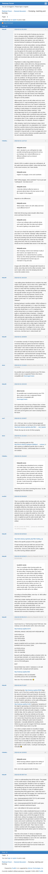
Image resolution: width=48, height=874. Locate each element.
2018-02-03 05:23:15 (20, 617)
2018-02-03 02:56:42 (20, 534)
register (14, 19)
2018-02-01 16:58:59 (20, 337)
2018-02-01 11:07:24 (20, 141)
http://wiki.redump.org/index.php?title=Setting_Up (28, 539)
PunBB (14, 868)
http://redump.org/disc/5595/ (33, 690)
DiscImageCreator (29, 376)
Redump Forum (8, 3)
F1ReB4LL (4, 140)
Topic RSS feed (8, 23)
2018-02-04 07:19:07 (20, 685)
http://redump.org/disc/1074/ (22, 628)
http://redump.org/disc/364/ (22, 672)
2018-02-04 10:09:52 (20, 752)
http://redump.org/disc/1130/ (22, 704)
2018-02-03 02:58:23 (20, 556)
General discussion (20, 11)
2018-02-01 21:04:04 (20, 365)
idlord (3, 365)
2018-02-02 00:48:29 (20, 496)
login (9, 19)
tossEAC (4, 496)
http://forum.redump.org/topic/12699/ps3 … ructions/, (29, 444)
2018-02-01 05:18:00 (20, 29)
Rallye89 (4, 29)
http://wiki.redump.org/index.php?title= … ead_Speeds (30, 427)
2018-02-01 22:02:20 (20, 384)
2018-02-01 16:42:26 (20, 277)
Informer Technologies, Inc (35, 868)
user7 (3, 418)
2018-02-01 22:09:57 (20, 418)
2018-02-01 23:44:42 (20, 456)
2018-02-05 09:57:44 (20, 774)
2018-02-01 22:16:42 (20, 435)
